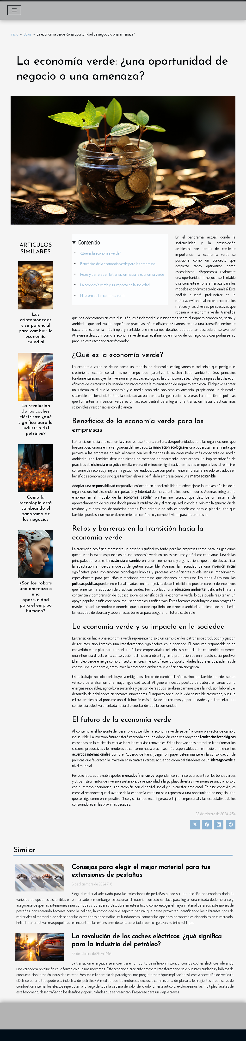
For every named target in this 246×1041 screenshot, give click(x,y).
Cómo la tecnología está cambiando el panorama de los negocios (35, 508)
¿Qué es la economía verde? (100, 253)
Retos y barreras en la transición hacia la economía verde (122, 274)
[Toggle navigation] (14, 10)
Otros (27, 34)
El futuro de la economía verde (102, 295)
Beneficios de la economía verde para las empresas (117, 263)
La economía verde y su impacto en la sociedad (115, 284)
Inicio (14, 34)
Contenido (89, 242)
